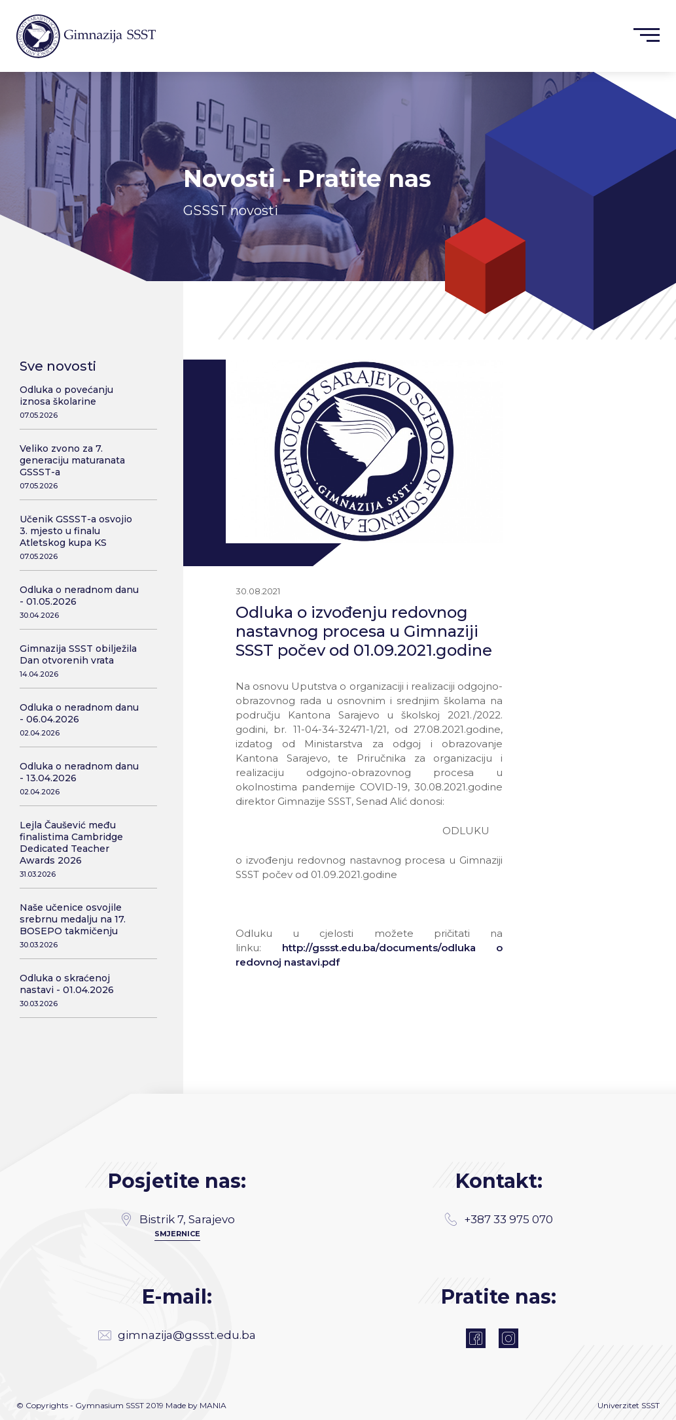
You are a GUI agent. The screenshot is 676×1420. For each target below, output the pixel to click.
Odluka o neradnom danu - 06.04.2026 (80, 719)
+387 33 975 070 (498, 1219)
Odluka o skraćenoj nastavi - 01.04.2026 (80, 990)
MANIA (213, 1405)
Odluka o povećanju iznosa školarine (80, 402)
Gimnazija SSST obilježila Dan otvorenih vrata (80, 661)
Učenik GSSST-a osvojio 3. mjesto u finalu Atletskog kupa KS (80, 537)
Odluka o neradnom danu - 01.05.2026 (80, 602)
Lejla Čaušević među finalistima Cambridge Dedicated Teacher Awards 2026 (80, 849)
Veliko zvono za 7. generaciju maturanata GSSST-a (80, 466)
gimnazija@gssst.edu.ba (177, 1335)
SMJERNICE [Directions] (177, 1233)
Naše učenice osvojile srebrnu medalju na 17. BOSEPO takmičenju (80, 925)
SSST (650, 1405)
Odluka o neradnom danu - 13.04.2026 (80, 778)
